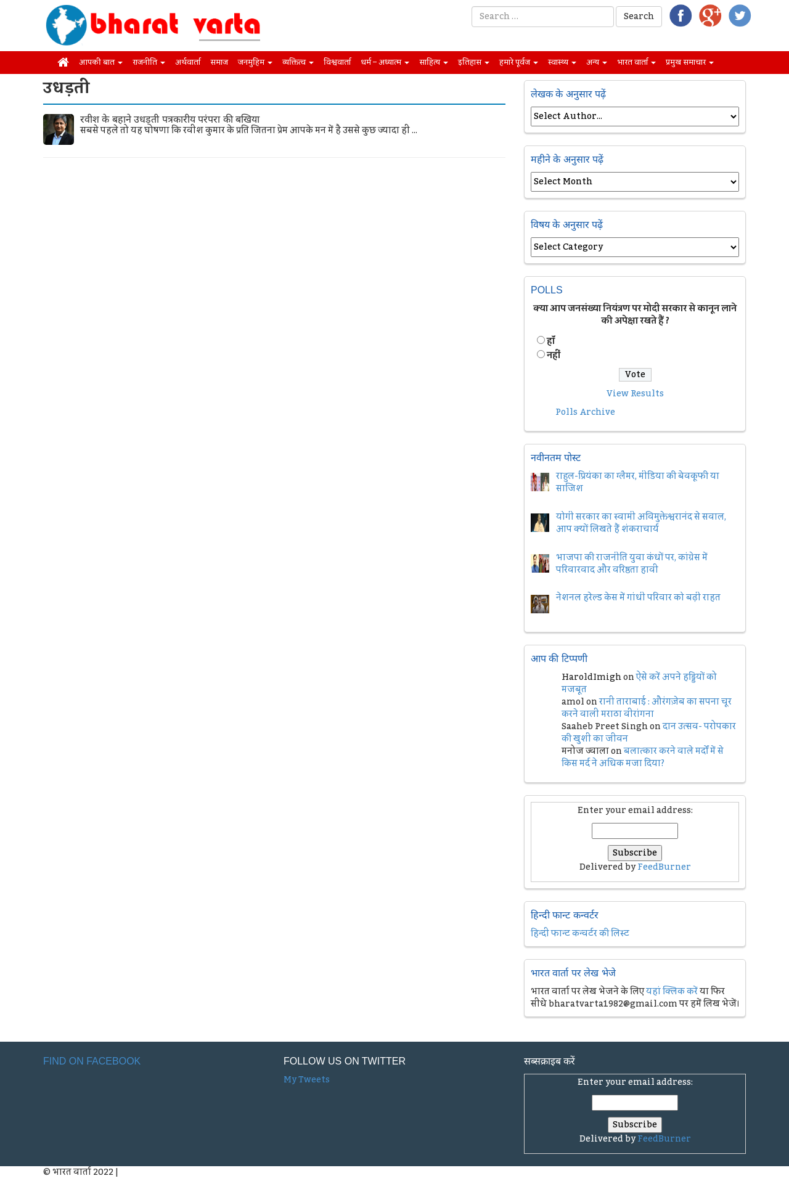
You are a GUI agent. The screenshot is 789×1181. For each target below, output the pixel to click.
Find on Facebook (92, 1061)
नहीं (553, 355)
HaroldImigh (591, 677)
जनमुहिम (255, 62)
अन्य (596, 62)
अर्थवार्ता (187, 62)
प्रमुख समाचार (690, 62)
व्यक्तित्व (298, 62)
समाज (219, 62)
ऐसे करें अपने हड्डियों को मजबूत (639, 683)
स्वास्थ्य (562, 62)
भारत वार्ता (636, 62)
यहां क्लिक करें (672, 991)
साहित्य (433, 62)
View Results (635, 394)
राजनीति (149, 62)
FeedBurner (664, 867)
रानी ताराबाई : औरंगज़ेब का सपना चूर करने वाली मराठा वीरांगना (647, 708)
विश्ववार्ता (337, 62)
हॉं (551, 341)
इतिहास (473, 62)
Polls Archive (585, 412)
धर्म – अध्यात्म (385, 62)
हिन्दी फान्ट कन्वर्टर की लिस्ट (580, 933)
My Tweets (307, 1080)
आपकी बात (101, 62)
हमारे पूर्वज (518, 62)
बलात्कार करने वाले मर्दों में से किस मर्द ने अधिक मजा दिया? (643, 757)
